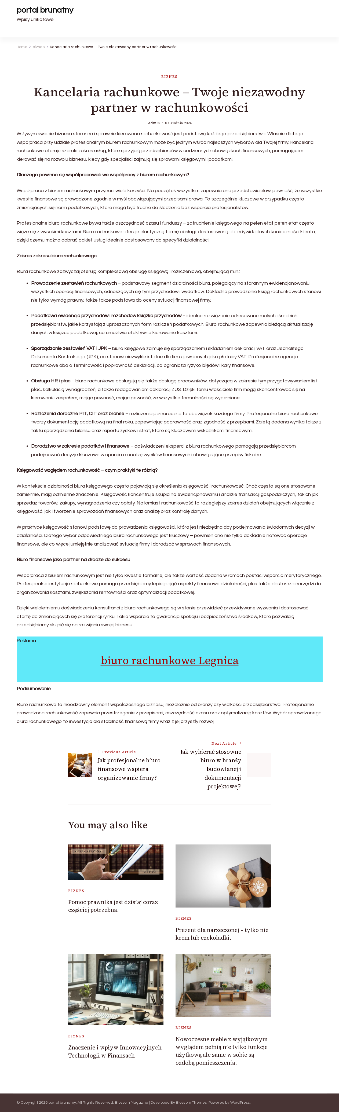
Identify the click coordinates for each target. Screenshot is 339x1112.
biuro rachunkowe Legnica (170, 660)
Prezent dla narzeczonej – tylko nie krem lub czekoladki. (222, 934)
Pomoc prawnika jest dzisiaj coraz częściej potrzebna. (113, 906)
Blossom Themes (191, 1102)
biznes (169, 76)
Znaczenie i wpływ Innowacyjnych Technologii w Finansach (115, 1051)
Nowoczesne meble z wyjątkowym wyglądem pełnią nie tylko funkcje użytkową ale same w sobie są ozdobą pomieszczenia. (222, 1051)
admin (154, 123)
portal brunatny (45, 10)
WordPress (240, 1102)
